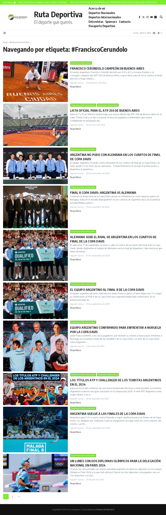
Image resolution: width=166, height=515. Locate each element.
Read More (75, 86)
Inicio (5, 42)
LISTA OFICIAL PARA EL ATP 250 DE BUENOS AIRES (105, 110)
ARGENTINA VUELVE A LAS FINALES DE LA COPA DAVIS (107, 413)
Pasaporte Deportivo (102, 26)
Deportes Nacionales (102, 13)
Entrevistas (96, 21)
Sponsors (111, 21)
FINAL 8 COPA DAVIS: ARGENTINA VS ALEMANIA (103, 192)
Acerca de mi (97, 8)
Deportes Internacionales (105, 17)
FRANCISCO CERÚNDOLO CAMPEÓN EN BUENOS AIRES (107, 68)
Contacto (125, 21)
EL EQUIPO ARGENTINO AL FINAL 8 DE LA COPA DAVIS (107, 289)
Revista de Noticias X (105, 509)
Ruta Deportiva (58, 14)
